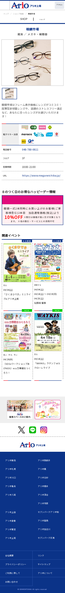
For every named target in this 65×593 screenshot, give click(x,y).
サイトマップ (44, 564)
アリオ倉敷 (10, 520)
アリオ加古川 (44, 529)
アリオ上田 (10, 512)
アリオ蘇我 (10, 460)
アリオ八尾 (10, 494)
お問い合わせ (11, 581)
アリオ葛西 (43, 520)
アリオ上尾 (10, 537)
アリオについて (45, 572)
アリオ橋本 (43, 486)
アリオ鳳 (42, 468)
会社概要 (9, 555)
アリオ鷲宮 (10, 529)
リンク (41, 555)
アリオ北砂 (43, 477)
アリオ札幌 (10, 468)
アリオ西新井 (44, 460)
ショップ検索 (18, 13)
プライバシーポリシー (15, 564)
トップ (6, 13)
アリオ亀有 (10, 486)
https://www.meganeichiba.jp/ (41, 175)
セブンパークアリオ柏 (48, 511)
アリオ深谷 (43, 494)
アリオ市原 (43, 503)
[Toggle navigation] (5, 5)
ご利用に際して (12, 572)
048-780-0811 (30, 149)
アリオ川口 (10, 477)
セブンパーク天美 (46, 537)
